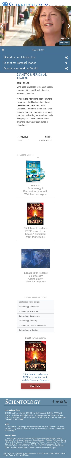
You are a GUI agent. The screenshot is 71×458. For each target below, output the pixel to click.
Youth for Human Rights (19, 448)
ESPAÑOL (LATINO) (28, 417)
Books (19, 429)
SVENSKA (15, 417)
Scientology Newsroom (23, 440)
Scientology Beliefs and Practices (29, 427)
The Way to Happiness (46, 444)
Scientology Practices (28, 311)
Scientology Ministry (28, 321)
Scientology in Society (29, 330)
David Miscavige (38, 440)
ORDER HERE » (35, 386)
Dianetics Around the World (21, 68)
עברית (7, 415)
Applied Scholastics (20, 446)
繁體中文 (30, 415)
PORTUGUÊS (18, 419)
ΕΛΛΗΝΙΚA (61, 417)
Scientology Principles (29, 307)
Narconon (8, 446)
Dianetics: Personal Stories (20, 63)
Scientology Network (32, 438)
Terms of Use (13, 455)
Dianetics (20, 438)
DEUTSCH (51, 415)
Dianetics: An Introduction (20, 57)
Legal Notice (24, 455)
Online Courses (28, 429)
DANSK (50, 413)
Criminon (58, 444)
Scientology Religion (48, 438)
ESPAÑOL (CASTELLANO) (46, 417)
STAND (33, 444)
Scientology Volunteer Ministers (34, 442)
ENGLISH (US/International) (15, 413)
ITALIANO (8, 419)
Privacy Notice (54, 453)
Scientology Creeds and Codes (32, 325)
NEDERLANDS (40, 415)
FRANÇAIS (58, 413)
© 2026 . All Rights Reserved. (26, 453)
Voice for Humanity (48, 427)
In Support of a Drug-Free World (39, 446)
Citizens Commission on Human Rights (42, 448)
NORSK (8, 417)
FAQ (14, 429)
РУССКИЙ (22, 415)
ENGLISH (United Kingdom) (36, 413)
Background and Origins (29, 302)
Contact (51, 429)
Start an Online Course (14, 442)
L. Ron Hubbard (10, 427)
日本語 (14, 415)
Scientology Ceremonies (29, 316)
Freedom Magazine (23, 444)
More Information (41, 429)
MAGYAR (58, 415)
